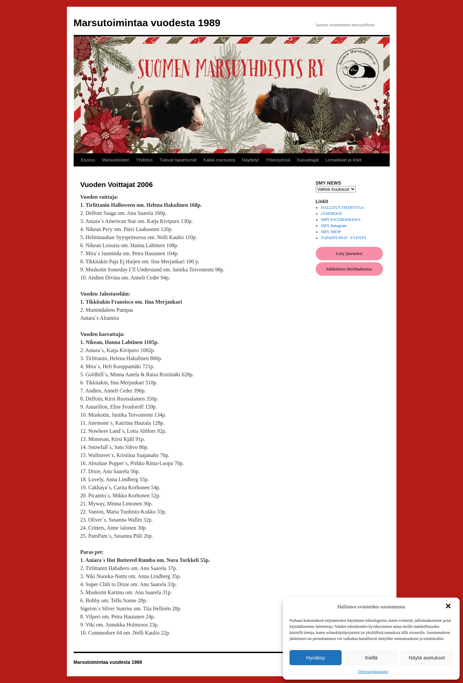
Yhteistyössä (278, 159)
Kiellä (371, 657)
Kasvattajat (308, 159)
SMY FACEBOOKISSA (340, 219)
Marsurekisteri (115, 159)
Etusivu (88, 159)
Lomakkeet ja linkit (343, 159)
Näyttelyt (250, 159)
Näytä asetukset (427, 657)
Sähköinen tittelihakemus (349, 268)
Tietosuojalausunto (373, 671)
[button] (449, 607)
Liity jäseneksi (349, 253)
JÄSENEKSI (331, 213)
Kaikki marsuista (219, 159)
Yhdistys (144, 159)
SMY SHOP (331, 231)
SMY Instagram (334, 225)
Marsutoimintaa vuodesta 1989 (147, 22)
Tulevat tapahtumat (178, 159)
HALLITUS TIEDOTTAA (342, 207)
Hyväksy (315, 657)
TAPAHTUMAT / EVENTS (343, 237)
